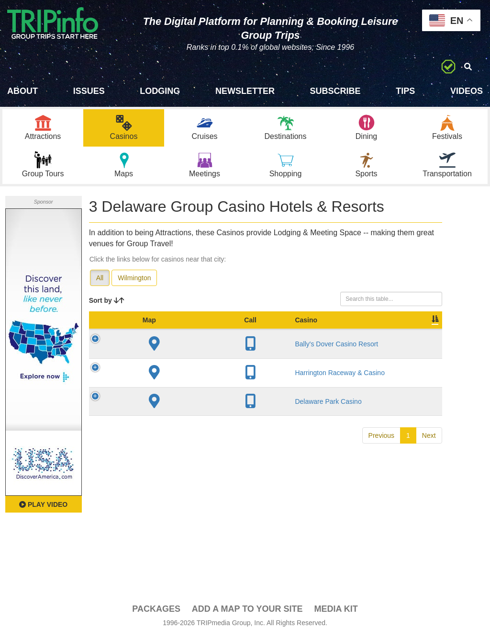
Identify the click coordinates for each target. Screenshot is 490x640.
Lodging (160, 91)
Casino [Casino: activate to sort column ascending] (163, 332)
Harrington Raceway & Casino (169, 397)
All (100, 280)
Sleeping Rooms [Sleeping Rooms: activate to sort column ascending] (292, 327)
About (22, 91)
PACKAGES (156, 612)
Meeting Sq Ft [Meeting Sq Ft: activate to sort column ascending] (340, 327)
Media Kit (335, 612)
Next (429, 464)
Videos (466, 91)
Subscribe (335, 91)
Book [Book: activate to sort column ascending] (419, 332)
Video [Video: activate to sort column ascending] (383, 332)
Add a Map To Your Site (247, 612)
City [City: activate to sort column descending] (206, 332)
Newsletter (245, 91)
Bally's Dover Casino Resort (171, 360)
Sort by (106, 303)
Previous (381, 464)
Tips (405, 91)
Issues (89, 91)
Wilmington (134, 280)
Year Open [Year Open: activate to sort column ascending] (249, 327)
